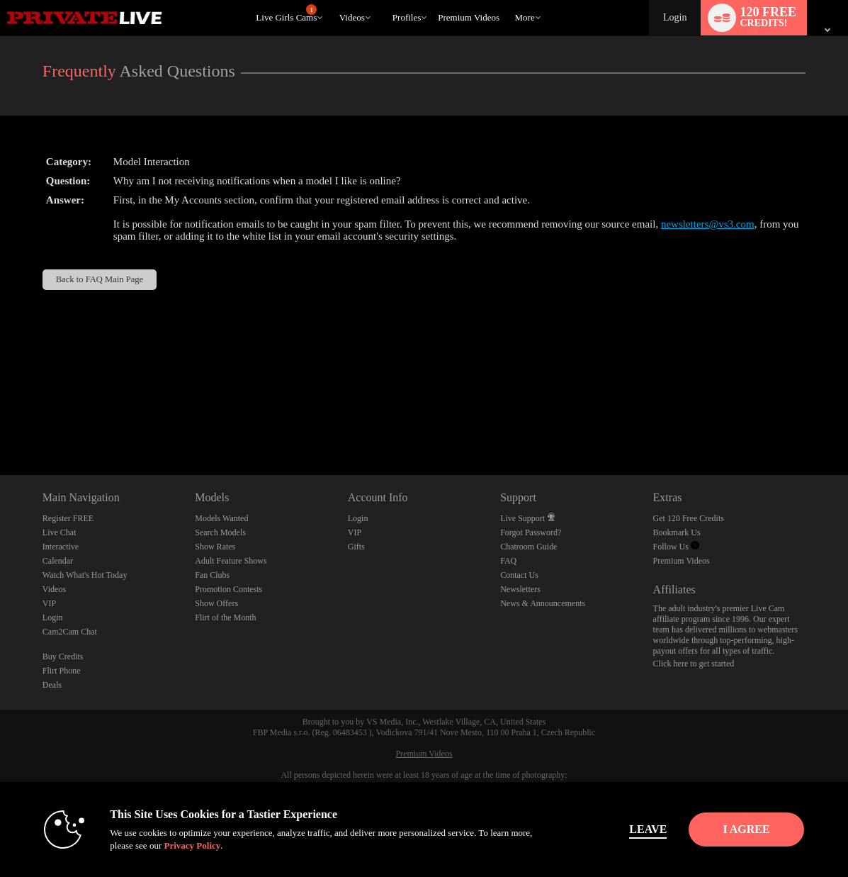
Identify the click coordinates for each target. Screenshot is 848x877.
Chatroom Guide (528, 547)
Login (674, 17)
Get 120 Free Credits (688, 518)
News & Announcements (542, 603)
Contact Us (519, 575)
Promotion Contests (228, 589)
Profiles (406, 17)
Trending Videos (332, 0)
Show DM (0, 422)
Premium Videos (681, 561)
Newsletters (520, 589)
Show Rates (215, 547)
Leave (621, 829)
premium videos (468, 17)
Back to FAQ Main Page (99, 279)
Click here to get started (694, 664)
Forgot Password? (530, 532)
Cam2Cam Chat (70, 632)
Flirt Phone (62, 671)
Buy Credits (63, 656)
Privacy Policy (165, 845)
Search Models (220, 532)
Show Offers (216, 603)
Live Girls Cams (286, 13)
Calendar (58, 561)
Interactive (61, 547)
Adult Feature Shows (230, 561)
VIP (49, 603)
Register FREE (68, 518)
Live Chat (60, 532)
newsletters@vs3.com (707, 224)
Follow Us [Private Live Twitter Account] (676, 547)
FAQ (508, 561)
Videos (352, 17)
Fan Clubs (212, 575)
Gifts (356, 547)
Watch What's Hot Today (85, 575)
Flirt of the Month (225, 617)
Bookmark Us (677, 532)
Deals (52, 685)
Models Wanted (221, 518)
